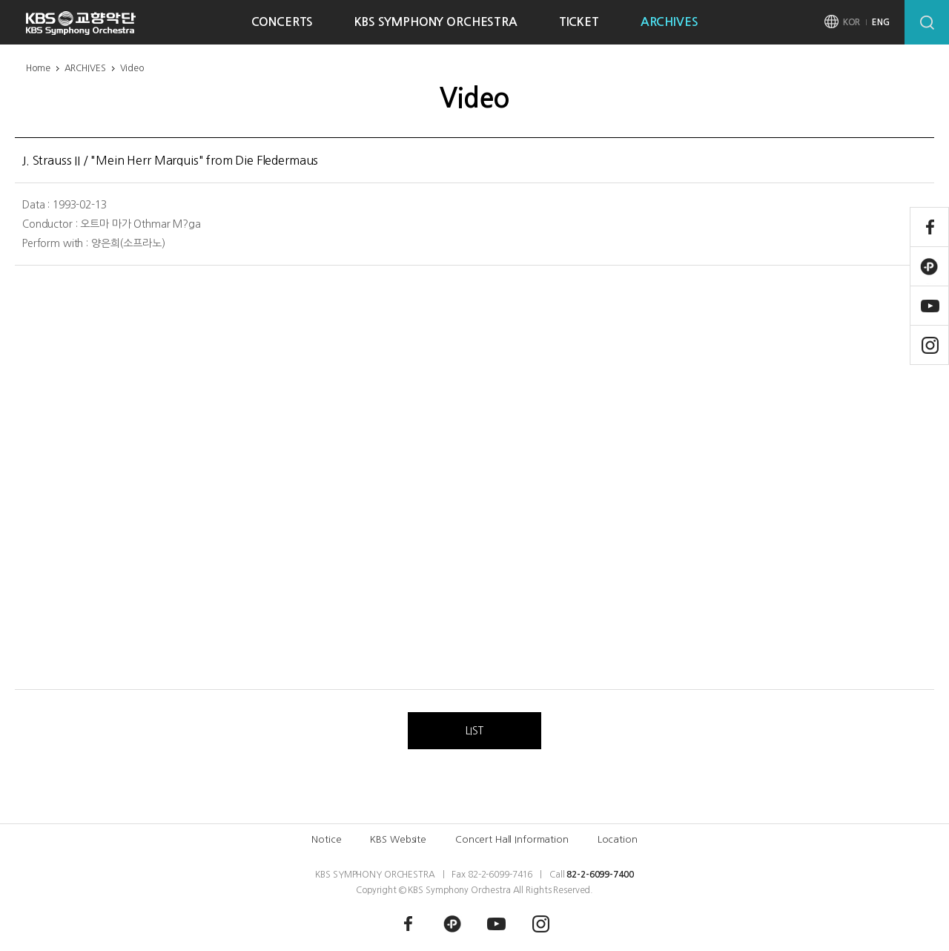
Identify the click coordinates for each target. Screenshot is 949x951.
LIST (474, 730)
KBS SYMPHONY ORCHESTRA (435, 21)
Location (618, 839)
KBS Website (398, 839)
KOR (852, 22)
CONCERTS (282, 21)
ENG (881, 22)
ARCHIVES (669, 21)
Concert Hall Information (512, 839)
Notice (326, 839)
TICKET (579, 21)
